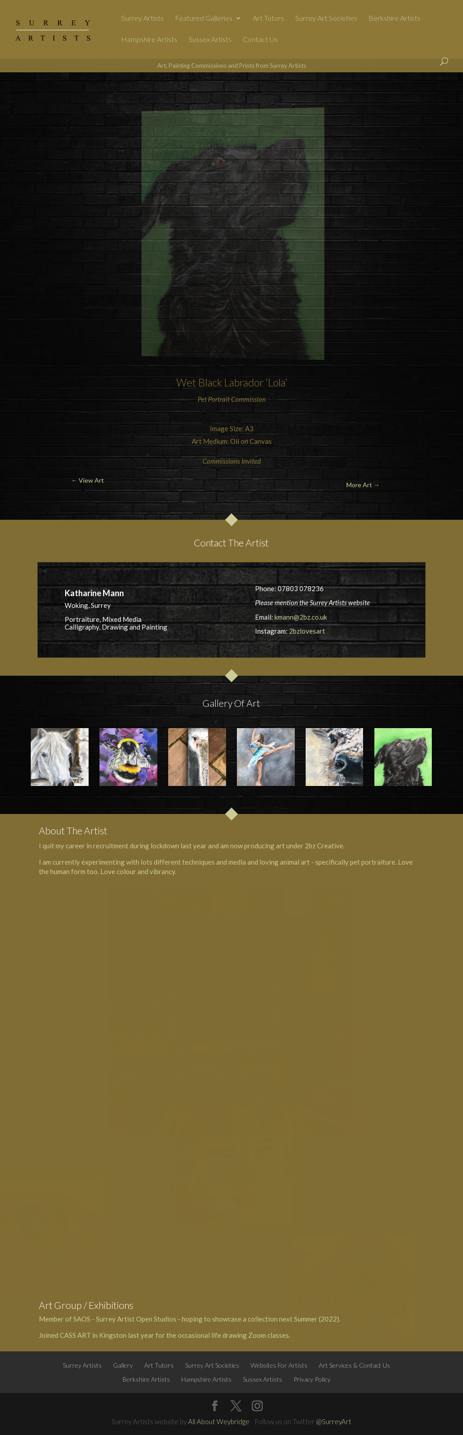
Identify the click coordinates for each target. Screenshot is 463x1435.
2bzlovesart (307, 631)
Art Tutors (268, 18)
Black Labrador (231, 382)
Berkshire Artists (394, 18)
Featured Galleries (203, 18)
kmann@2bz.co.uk (300, 617)
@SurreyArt (333, 1421)
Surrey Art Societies (326, 18)
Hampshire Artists (149, 39)
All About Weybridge (219, 1421)
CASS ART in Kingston (93, 1335)
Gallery (123, 1365)
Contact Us (260, 39)
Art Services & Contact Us (354, 1365)
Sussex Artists (210, 39)
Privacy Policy (312, 1379)
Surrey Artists (142, 18)
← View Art (41, 93)
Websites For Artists (278, 1365)
